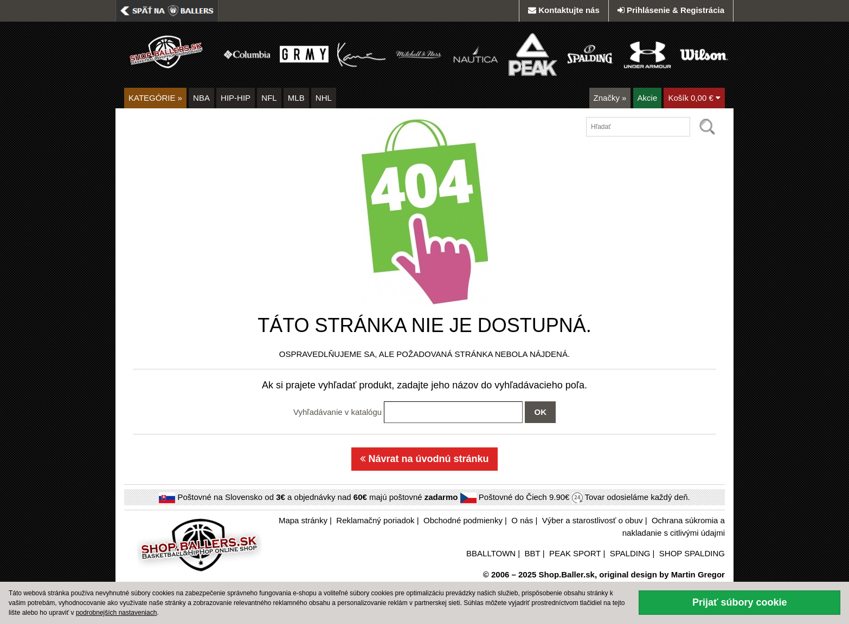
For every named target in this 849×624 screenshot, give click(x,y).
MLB (296, 97)
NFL (268, 97)
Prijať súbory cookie (739, 602)
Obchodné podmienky (463, 520)
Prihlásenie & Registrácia (671, 10)
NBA (201, 97)
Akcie (648, 97)
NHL (324, 97)
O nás (522, 520)
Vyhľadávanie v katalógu (337, 412)
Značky (610, 97)
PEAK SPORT (575, 553)
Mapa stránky (303, 520)
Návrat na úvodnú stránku (424, 458)
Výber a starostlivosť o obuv (592, 520)
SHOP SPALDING (692, 553)
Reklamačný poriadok (375, 520)
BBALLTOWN (491, 553)
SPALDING (630, 553)
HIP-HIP (235, 97)
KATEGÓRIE (155, 97)
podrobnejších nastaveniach (116, 612)
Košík (694, 97)
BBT (533, 553)
